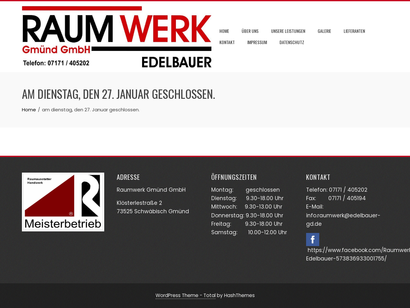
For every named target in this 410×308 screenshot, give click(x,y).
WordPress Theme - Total (186, 295)
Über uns (250, 31)
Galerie (324, 31)
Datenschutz (291, 42)
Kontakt (227, 42)
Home (224, 31)
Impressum (257, 42)
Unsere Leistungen (288, 31)
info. (311, 215)
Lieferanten (354, 31)
